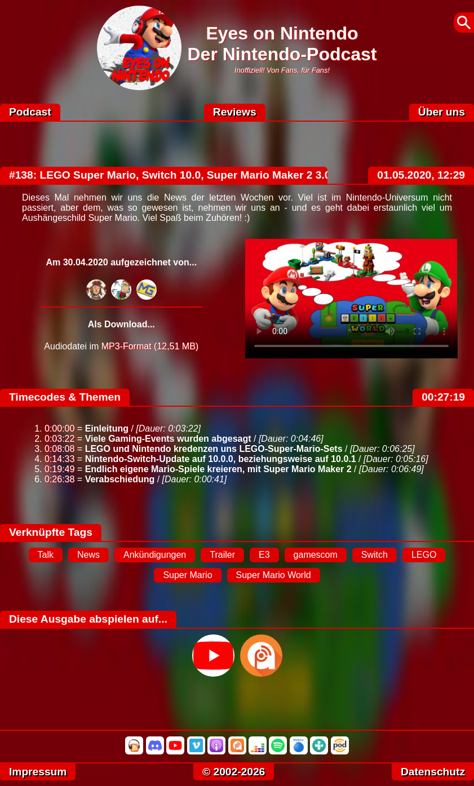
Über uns (441, 112)
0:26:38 (59, 479)
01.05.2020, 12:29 (421, 175)
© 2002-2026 (233, 772)
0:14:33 (59, 459)
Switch (374, 554)
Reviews (234, 112)
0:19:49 (59, 469)
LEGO (423, 554)
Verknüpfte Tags (50, 532)
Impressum (38, 772)
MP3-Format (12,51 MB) (149, 346)
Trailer (222, 554)
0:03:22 (59, 438)
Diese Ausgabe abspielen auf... (88, 619)
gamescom (316, 554)
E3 (264, 554)
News (88, 554)
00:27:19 (443, 397)
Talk (46, 554)
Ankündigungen (154, 554)
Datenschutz (433, 772)
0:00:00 (59, 428)
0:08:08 (59, 449)
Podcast (30, 112)
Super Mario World (273, 575)
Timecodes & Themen (65, 397)
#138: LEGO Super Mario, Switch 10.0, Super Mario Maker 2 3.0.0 (174, 175)
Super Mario (187, 575)
